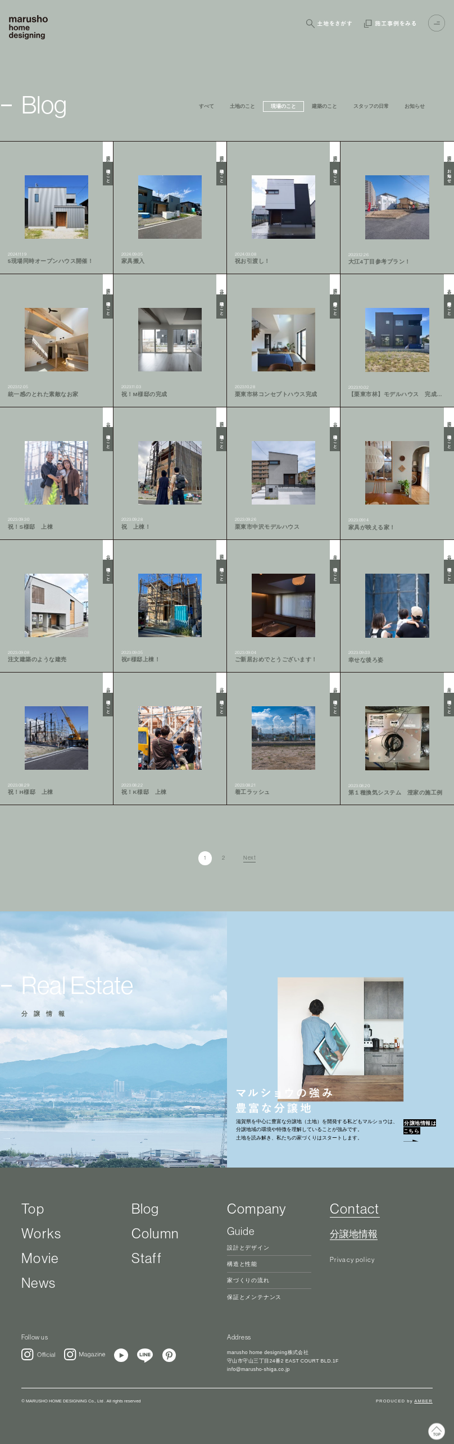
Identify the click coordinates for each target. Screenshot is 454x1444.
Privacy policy (352, 1260)
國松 (108, 155)
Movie (39, 1258)
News (38, 1282)
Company (257, 1208)
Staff (146, 1258)
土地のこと (242, 106)
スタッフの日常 (371, 106)
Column (155, 1233)
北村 (221, 287)
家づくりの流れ (248, 1280)
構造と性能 (242, 1264)
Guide (241, 1231)
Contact (355, 1208)
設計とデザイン (248, 1248)
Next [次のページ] (249, 858)
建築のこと (324, 106)
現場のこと (108, 173)
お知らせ (415, 106)
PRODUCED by (404, 1401)
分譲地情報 (354, 1234)
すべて (206, 106)
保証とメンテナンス (254, 1297)
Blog (145, 1208)
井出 (335, 553)
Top (32, 1208)
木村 (449, 287)
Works (41, 1233)
